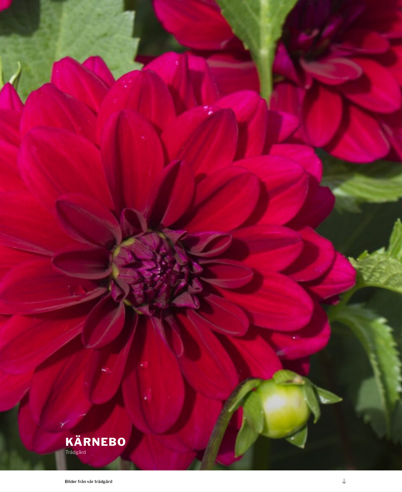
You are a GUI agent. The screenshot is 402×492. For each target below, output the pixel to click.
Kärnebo (96, 441)
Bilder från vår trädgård (88, 481)
